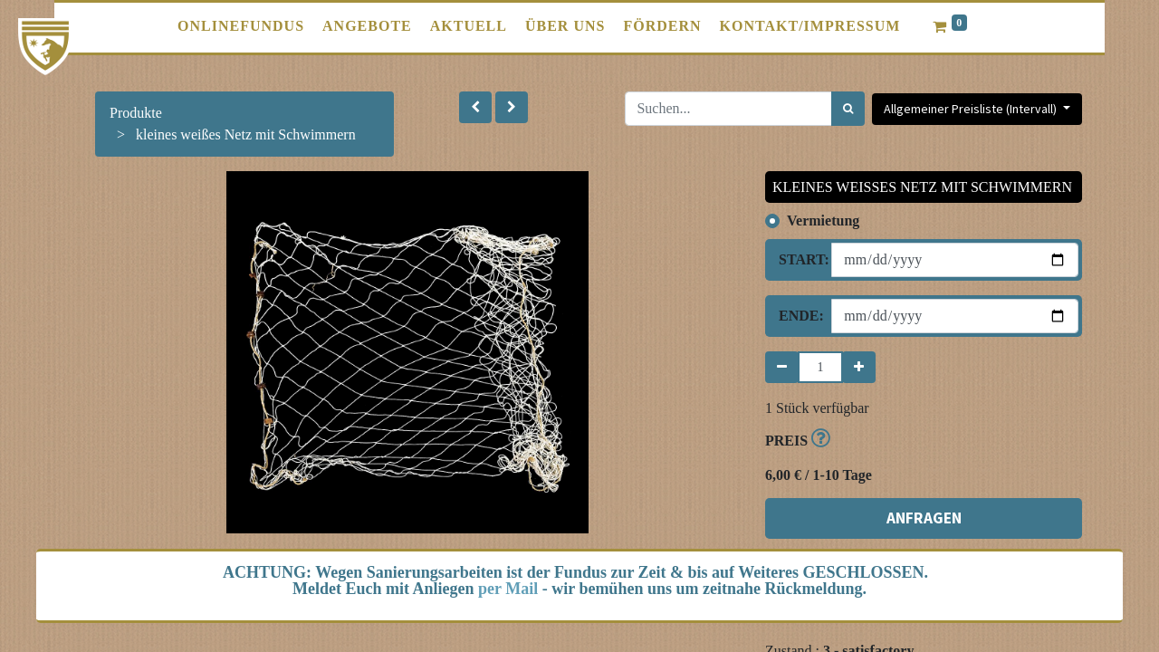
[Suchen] (848, 108)
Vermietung (823, 220)
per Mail (508, 589)
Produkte (136, 112)
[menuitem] (240, 26)
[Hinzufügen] (859, 367)
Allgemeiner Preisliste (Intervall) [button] (971, 109)
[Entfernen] (782, 367)
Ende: (798, 315)
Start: (798, 259)
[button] (475, 107)
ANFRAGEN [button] (924, 518)
